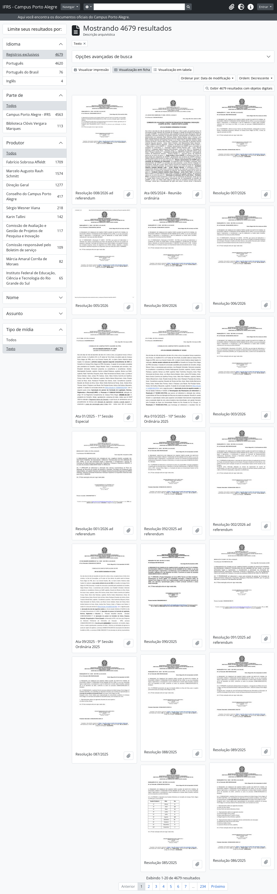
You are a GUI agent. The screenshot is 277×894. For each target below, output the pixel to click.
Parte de (14, 95)
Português (34, 64)
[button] (231, 7)
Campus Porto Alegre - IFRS (34, 115)
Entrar (264, 7)
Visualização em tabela (173, 70)
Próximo (218, 886)
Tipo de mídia (19, 329)
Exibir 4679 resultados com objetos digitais (239, 88)
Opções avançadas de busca (104, 56)
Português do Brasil (34, 73)
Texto (34, 349)
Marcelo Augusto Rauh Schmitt (34, 173)
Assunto (14, 313)
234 (203, 886)
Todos (11, 105)
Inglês (34, 81)
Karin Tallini (34, 217)
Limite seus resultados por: (35, 29)
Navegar (69, 7)
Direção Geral (34, 186)
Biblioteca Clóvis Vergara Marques (34, 126)
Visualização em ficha (132, 70)
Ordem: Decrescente (254, 78)
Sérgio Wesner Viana (34, 208)
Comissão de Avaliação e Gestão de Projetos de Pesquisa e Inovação (34, 230)
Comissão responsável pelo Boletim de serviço (34, 247)
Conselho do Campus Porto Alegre (34, 196)
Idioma (13, 44)
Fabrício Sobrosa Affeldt (34, 163)
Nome (12, 297)
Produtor (15, 143)
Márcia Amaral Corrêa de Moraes (34, 261)
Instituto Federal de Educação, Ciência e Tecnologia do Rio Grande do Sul (34, 278)
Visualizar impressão (91, 70)
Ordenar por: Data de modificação (206, 78)
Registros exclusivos (34, 55)
